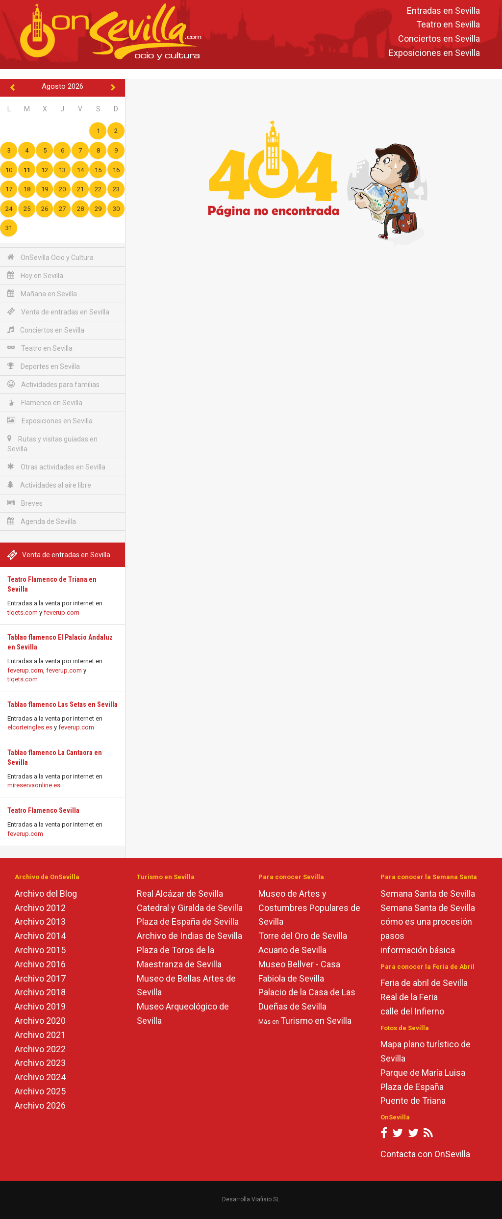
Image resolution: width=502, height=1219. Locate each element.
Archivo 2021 (40, 1035)
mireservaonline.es (33, 785)
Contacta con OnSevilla (425, 1154)
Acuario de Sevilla (292, 950)
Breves (25, 503)
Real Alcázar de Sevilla (180, 893)
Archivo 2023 (40, 1063)
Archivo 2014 (40, 936)
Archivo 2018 (40, 992)
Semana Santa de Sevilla (427, 893)
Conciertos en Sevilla (439, 39)
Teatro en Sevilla (448, 25)
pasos (392, 936)
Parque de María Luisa (422, 1072)
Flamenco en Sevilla (44, 402)
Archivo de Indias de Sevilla (189, 936)
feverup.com (61, 612)
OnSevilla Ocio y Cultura (50, 257)
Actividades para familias (53, 384)
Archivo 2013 (40, 921)
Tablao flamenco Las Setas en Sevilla (62, 704)
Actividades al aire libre (49, 485)
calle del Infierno (412, 1011)
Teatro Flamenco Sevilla (43, 810)
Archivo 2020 (40, 1020)
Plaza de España (412, 1087)
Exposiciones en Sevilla (434, 53)
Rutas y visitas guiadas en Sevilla (52, 444)
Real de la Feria (409, 997)
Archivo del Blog (46, 893)
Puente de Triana (413, 1100)
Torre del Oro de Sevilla (302, 936)
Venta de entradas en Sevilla (58, 312)
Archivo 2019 (40, 1006)
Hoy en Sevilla (35, 275)
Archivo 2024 (40, 1077)
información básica (417, 950)
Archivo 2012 (40, 908)
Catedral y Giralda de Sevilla (190, 908)
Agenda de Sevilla (41, 521)
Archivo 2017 (40, 978)
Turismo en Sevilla (315, 1020)
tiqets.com (22, 612)
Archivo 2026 (40, 1105)
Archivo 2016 (40, 964)
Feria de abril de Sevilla (424, 983)
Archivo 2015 (40, 950)
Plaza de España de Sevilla (188, 921)
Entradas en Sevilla (443, 10)
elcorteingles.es (29, 727)
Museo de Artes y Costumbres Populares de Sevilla (309, 907)
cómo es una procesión (426, 921)
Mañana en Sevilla (42, 293)
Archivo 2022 (40, 1049)
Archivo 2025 (40, 1091)
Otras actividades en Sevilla (56, 467)
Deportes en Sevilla (43, 366)
